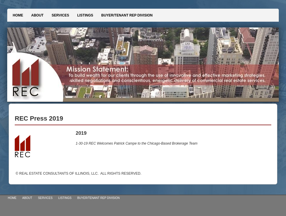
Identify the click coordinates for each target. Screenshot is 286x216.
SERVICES (60, 15)
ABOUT (37, 15)
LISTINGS (85, 15)
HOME (18, 15)
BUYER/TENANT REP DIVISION (127, 15)
